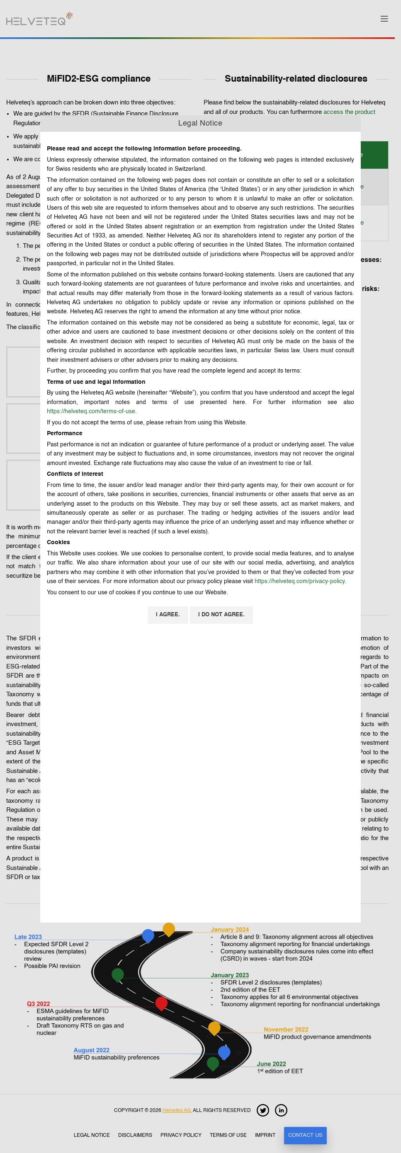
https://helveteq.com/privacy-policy (300, 581)
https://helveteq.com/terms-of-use (91, 411)
